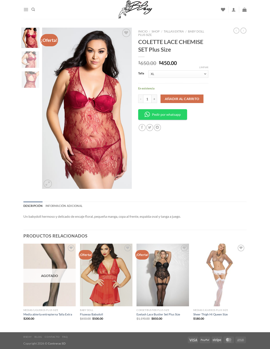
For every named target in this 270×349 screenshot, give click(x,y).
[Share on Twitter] (149, 127)
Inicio (143, 31)
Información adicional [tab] (63, 206)
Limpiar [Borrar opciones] (203, 67)
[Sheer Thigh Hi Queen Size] (219, 275)
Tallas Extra (174, 31)
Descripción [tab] (33, 206)
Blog (38, 336)
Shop (156, 31)
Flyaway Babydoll (91, 314)
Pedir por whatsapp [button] (163, 114)
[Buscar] (33, 9)
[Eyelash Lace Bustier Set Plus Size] (162, 275)
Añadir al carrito (182, 99)
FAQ (65, 336)
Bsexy (27, 336)
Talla (141, 73)
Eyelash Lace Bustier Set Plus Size (158, 314)
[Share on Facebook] (142, 127)
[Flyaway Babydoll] (106, 275)
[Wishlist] (223, 9)
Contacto (52, 336)
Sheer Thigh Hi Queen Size (210, 314)
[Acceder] (234, 9)
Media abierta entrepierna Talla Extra (47, 314)
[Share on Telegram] (157, 127)
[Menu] (25, 9)
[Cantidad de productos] (147, 99)
